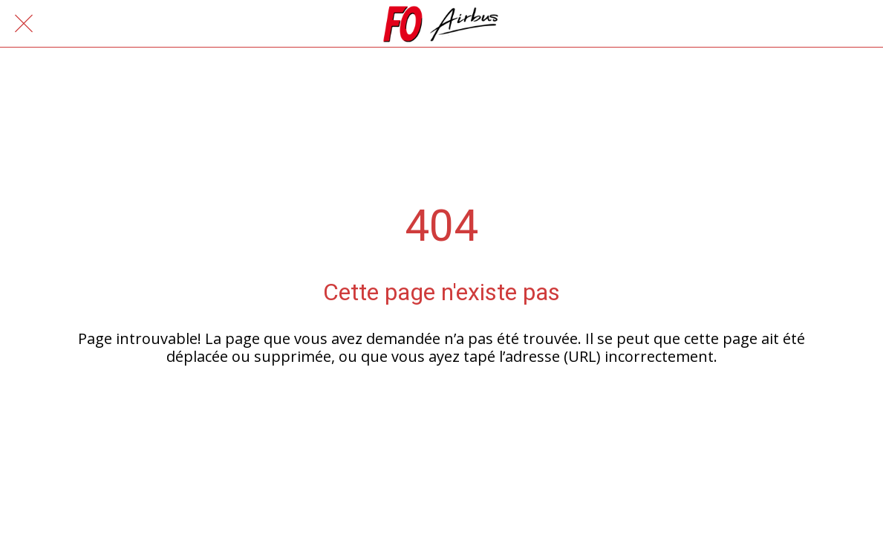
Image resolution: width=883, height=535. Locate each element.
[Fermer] (24, 24)
